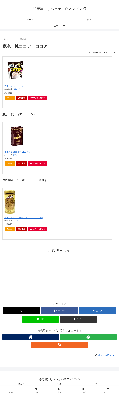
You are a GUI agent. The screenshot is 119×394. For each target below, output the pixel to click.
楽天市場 (21, 98)
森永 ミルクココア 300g (15, 86)
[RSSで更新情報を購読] (59, 345)
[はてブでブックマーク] (97, 310)
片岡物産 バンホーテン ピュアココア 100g (23, 217)
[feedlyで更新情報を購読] (88, 337)
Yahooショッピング (37, 98)
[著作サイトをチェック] (30, 337)
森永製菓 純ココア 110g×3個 (17, 152)
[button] (78, 319)
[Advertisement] (59, 274)
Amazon (10, 98)
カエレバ (16, 89)
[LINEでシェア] (40, 319)
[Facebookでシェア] (59, 310)
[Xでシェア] (21, 310)
